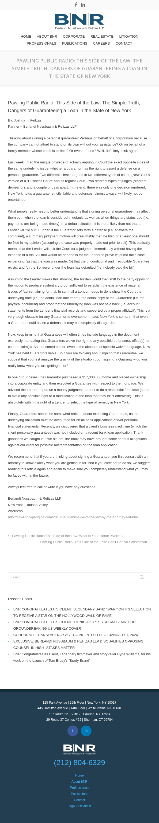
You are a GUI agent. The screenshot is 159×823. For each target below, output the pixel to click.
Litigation (128, 36)
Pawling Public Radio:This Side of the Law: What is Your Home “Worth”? (67, 536)
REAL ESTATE (101, 36)
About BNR (47, 36)
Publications (74, 43)
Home (26, 36)
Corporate (74, 36)
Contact (124, 43)
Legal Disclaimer (80, 806)
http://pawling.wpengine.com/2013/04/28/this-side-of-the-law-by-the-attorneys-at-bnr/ (73, 517)
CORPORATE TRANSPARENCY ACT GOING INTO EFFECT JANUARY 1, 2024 (75, 635)
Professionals (41, 43)
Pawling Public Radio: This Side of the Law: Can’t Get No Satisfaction (93, 542)
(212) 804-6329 (79, 762)
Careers (101, 43)
